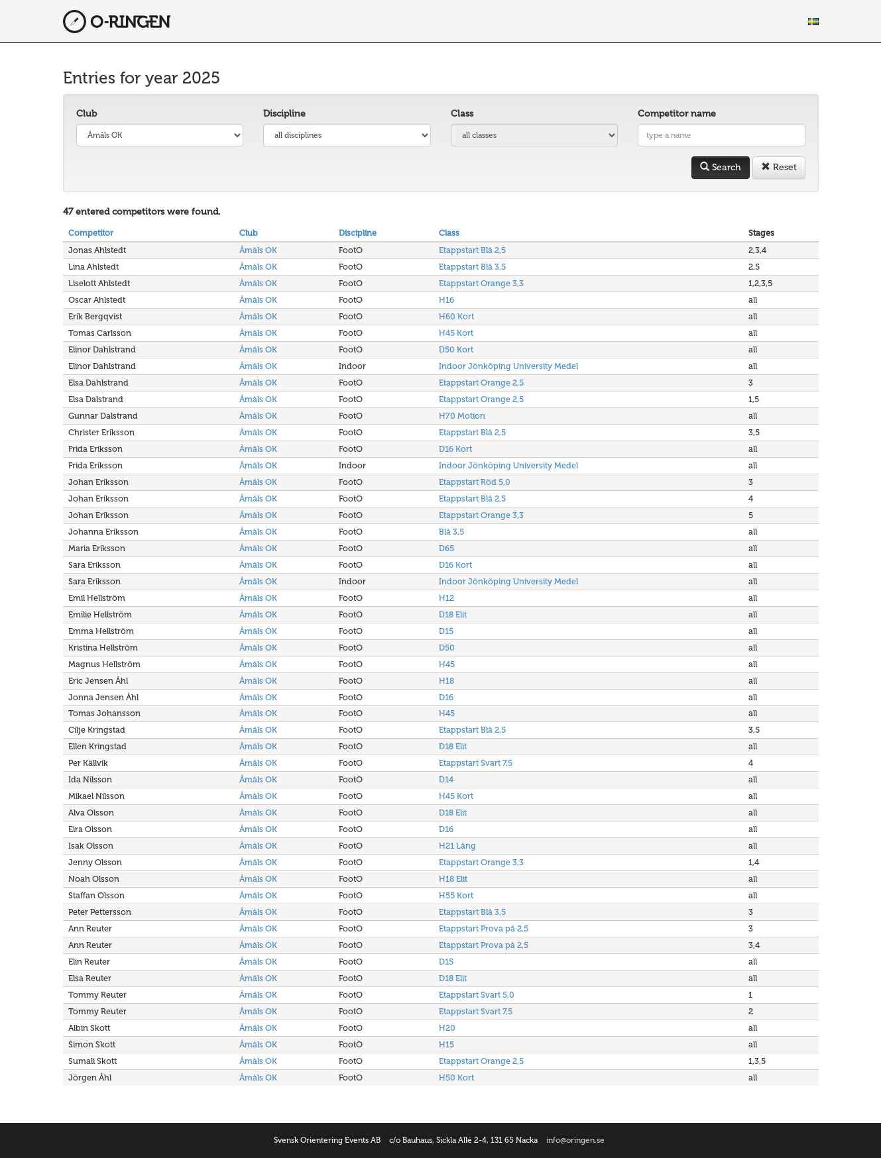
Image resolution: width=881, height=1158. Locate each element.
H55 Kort (456, 895)
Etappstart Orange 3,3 (481, 283)
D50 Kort (456, 349)
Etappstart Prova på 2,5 (483, 928)
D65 (446, 548)
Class (462, 113)
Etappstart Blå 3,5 (472, 267)
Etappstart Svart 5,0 (476, 995)
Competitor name (677, 113)
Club (86, 113)
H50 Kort (456, 1077)
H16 (446, 300)
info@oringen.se (575, 1140)
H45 (447, 664)
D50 (447, 648)
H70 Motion (462, 416)
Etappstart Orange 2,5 (481, 383)
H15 (446, 1044)
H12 (446, 598)
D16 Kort (455, 449)
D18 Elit (453, 614)
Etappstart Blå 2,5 (472, 250)
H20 (447, 1028)
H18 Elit (453, 879)
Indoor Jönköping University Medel (508, 366)
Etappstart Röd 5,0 (474, 482)
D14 (446, 779)
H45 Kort (456, 333)
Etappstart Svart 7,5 (475, 763)
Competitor (90, 233)
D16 (446, 697)
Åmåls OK (258, 250)
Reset (779, 167)
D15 (446, 631)
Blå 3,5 (451, 532)
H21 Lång (457, 846)
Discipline (284, 113)
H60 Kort (456, 316)
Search (720, 167)
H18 (446, 681)
